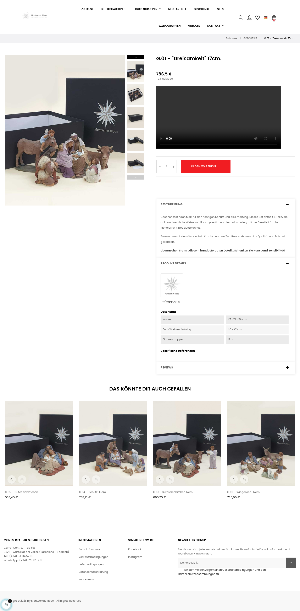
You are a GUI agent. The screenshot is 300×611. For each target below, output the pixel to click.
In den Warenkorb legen (209, 166)
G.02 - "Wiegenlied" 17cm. (243, 492)
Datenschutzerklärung (93, 572)
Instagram (135, 557)
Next (135, 57)
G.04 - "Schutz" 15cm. (92, 492)
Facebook (134, 549)
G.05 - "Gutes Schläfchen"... (23, 492)
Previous (135, 177)
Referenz (168, 302)
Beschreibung (172, 204)
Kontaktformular (89, 549)
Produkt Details (173, 263)
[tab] (225, 204)
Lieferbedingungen (91, 564)
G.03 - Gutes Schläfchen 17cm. (173, 492)
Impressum (86, 579)
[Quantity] (166, 166)
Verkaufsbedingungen (93, 557)
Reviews (167, 367)
